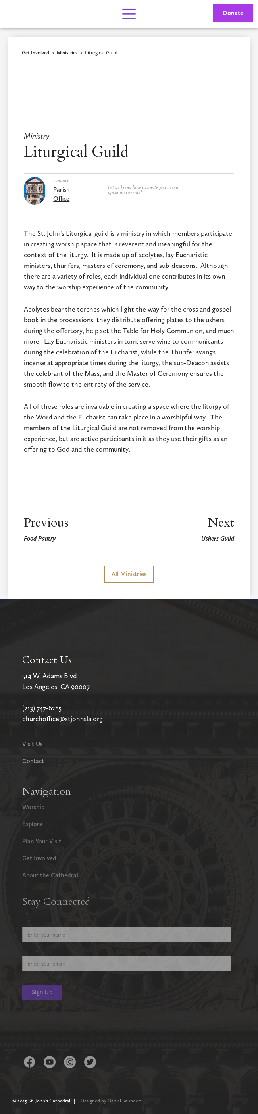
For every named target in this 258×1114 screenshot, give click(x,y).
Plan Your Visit (41, 841)
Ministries (67, 53)
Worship (33, 807)
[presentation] (82, 1029)
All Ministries (129, 574)
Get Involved (35, 53)
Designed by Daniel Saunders (111, 1101)
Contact (33, 761)
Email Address (40, 950)
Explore (32, 824)
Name (29, 921)
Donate (233, 13)
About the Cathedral (50, 875)
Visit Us (32, 744)
